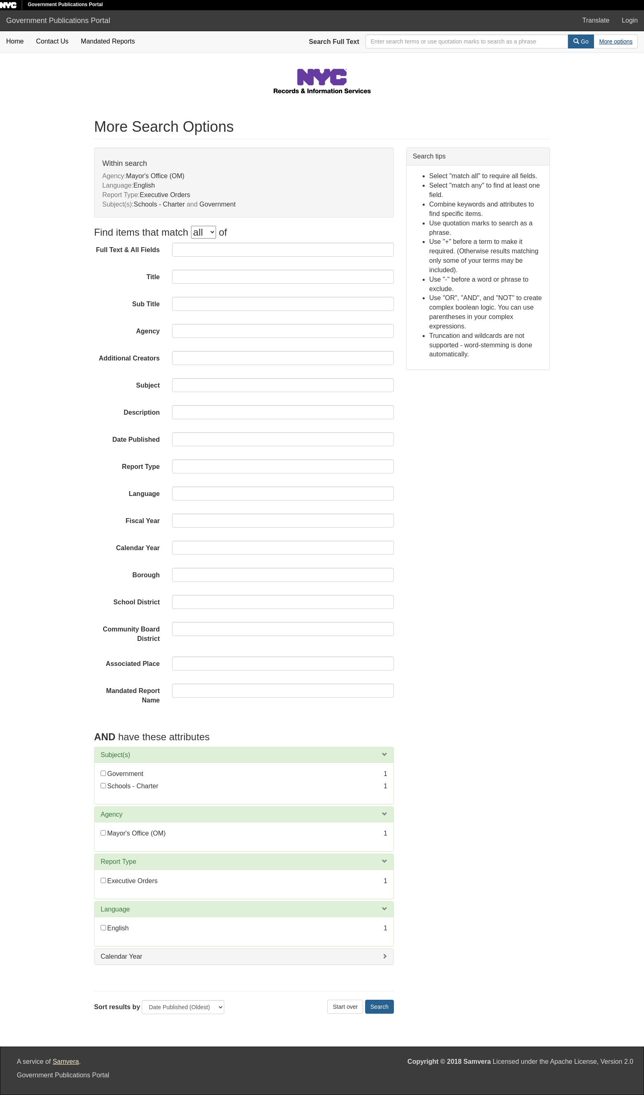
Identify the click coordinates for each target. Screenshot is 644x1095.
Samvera (66, 1061)
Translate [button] (596, 20)
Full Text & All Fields (128, 249)
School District (136, 602)
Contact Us (52, 41)
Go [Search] (581, 41)
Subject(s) (115, 754)
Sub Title (146, 304)
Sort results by (117, 1006)
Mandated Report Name (133, 695)
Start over (345, 1006)
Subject (148, 385)
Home (15, 41)
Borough (146, 575)
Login (630, 20)
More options (615, 41)
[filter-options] (203, 232)
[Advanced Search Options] (616, 41)
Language (144, 493)
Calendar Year (138, 547)
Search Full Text (334, 41)
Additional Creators (129, 358)
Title (153, 276)
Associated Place (133, 663)
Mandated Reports (108, 41)
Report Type (141, 466)
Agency (148, 331)
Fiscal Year (143, 520)
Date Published (136, 439)
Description (142, 412)
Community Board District (131, 634)
